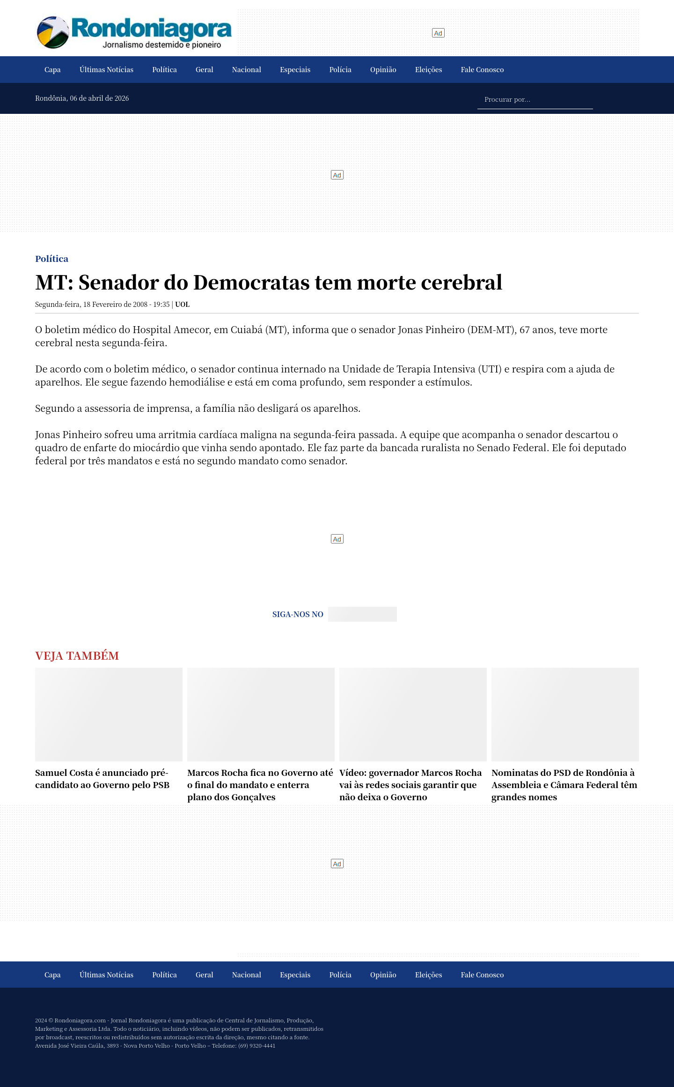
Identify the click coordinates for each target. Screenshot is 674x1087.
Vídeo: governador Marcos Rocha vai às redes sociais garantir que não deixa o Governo (410, 784)
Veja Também (77, 655)
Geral (204, 69)
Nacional (246, 69)
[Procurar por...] (535, 98)
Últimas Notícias (106, 69)
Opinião (383, 69)
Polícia (340, 69)
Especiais (295, 69)
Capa (52, 69)
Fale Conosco (482, 69)
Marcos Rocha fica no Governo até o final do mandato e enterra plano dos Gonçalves (260, 784)
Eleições (428, 69)
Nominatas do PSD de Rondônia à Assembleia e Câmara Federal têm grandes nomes (564, 784)
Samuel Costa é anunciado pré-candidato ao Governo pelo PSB (102, 778)
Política (164, 69)
